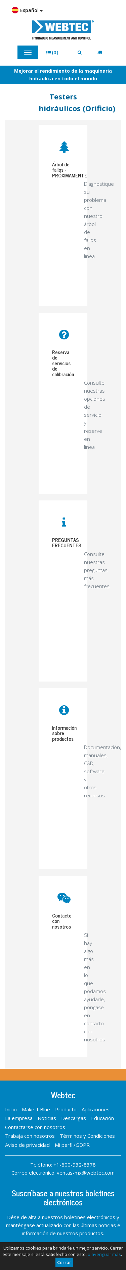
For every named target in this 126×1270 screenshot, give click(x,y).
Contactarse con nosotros (35, 1127)
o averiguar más (104, 1254)
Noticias (47, 1118)
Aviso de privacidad (27, 1144)
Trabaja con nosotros (30, 1135)
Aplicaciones (96, 1109)
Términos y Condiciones (87, 1135)
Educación (102, 1118)
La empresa (19, 1118)
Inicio (11, 1109)
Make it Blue (36, 1109)
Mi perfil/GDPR (72, 1144)
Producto (66, 1109)
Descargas (73, 1118)
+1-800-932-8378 (74, 1164)
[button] (55, 52)
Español (27, 10)
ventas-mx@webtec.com (86, 1172)
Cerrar (64, 1262)
